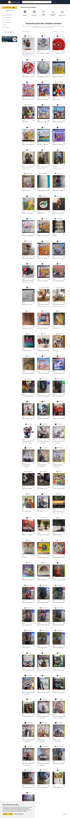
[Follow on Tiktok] (13, 32)
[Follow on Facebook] (5, 32)
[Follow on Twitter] (8, 32)
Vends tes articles (9, 7)
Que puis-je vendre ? (9, 10)
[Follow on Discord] (11, 32)
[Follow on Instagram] (3, 32)
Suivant (64, 814)
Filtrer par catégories (26, 31)
